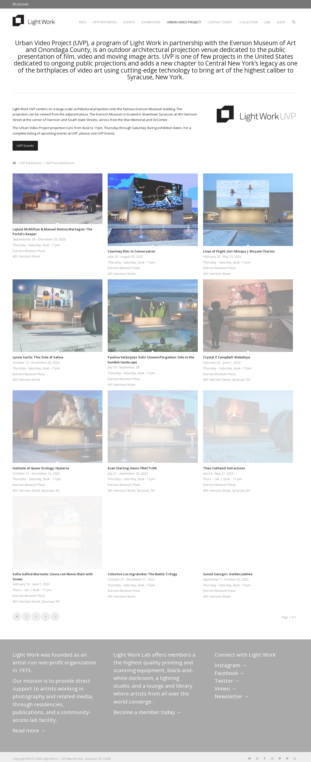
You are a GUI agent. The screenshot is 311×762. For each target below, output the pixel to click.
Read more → (29, 730)
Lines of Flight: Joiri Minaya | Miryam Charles (239, 251)
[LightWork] (35, 22)
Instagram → (231, 665)
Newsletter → (232, 696)
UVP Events (106, 133)
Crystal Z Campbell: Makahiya (226, 357)
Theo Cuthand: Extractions (224, 468)
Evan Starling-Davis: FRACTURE (132, 468)
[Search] (293, 22)
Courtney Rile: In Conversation (131, 251)
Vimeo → (225, 688)
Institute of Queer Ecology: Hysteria (41, 468)
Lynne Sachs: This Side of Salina (38, 357)
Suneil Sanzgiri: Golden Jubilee (228, 574)
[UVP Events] (25, 146)
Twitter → (227, 680)
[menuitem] (20, 4)
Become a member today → (147, 712)
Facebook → (229, 672)
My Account (20, 4)
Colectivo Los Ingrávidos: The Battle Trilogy (142, 574)
